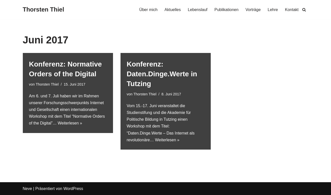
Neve (27, 188)
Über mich (148, 10)
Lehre (273, 10)
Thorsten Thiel (47, 84)
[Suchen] (304, 10)
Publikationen (226, 10)
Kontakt (291, 10)
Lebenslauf (197, 10)
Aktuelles (173, 10)
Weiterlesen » (70, 123)
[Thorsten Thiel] (43, 10)
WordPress (73, 188)
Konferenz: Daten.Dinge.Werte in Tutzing (162, 74)
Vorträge (253, 10)
